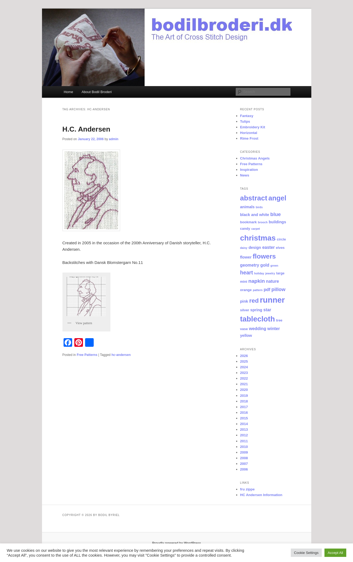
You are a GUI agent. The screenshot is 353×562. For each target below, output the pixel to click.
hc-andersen (121, 355)
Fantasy (246, 116)
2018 (244, 401)
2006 (244, 469)
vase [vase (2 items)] (244, 329)
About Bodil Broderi (97, 92)
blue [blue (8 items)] (275, 214)
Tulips (245, 121)
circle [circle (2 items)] (281, 239)
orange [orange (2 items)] (246, 290)
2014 (244, 424)
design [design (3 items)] (255, 247)
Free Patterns (87, 355)
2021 (244, 384)
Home (68, 92)
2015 (244, 418)
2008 (244, 458)
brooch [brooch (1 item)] (263, 222)
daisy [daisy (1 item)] (243, 247)
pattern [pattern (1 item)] (258, 290)
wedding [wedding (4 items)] (257, 328)
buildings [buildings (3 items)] (277, 222)
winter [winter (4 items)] (273, 328)
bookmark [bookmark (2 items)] (248, 222)
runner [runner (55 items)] (272, 299)
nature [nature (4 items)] (272, 281)
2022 (244, 378)
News (244, 175)
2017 (244, 407)
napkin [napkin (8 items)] (256, 281)
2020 (244, 390)
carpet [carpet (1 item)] (255, 228)
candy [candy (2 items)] (245, 229)
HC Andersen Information (261, 495)
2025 (244, 361)
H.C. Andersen (86, 129)
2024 (244, 367)
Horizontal (248, 133)
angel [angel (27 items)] (277, 198)
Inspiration (249, 170)
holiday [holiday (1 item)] (259, 273)
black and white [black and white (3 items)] (254, 215)
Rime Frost (249, 138)
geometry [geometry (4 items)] (249, 265)
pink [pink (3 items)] (244, 301)
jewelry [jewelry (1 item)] (270, 273)
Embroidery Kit (252, 127)
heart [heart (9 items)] (246, 272)
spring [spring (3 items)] (256, 310)
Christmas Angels (255, 158)
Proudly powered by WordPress (176, 543)
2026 (244, 356)
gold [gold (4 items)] (264, 265)
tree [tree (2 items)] (279, 320)
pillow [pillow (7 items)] (278, 289)
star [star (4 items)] (267, 309)
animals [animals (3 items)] (247, 207)
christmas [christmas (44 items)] (258, 238)
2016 (244, 413)
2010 (244, 447)
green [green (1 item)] (274, 265)
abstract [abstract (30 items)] (253, 198)
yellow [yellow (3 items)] (246, 335)
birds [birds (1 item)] (259, 207)
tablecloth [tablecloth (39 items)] (257, 319)
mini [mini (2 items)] (243, 282)
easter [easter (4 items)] (268, 247)
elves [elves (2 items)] (280, 248)
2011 (244, 441)
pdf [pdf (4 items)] (267, 289)
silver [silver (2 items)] (244, 310)
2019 (244, 396)
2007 (244, 464)
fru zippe (247, 489)
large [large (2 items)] (280, 273)
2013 (244, 429)
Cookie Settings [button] (306, 553)
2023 (244, 373)
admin (113, 139)
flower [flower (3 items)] (246, 257)
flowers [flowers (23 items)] (264, 256)
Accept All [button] (335, 553)
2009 (244, 452)
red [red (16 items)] (254, 300)
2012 (244, 435)
